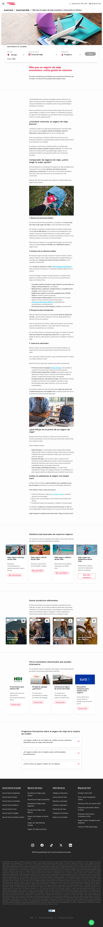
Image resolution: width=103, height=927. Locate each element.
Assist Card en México (10, 805)
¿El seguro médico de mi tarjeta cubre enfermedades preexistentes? (44, 753)
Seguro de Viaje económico (37, 829)
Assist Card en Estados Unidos (13, 817)
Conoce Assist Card (60, 797)
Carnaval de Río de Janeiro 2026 (89, 804)
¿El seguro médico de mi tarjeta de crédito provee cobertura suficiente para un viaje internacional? (47, 741)
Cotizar (90, 54)
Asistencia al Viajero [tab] (17, 47)
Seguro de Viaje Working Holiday (36, 824)
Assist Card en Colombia (11, 801)
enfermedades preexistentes (62, 266)
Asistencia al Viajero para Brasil (39, 799)
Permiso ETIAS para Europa (87, 827)
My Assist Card (95, 4)
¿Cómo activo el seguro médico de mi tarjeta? (41, 764)
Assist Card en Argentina (11, 793)
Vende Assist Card (59, 809)
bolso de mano (56, 368)
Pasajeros (64, 52)
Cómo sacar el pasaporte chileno (86, 798)
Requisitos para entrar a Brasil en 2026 (88, 809)
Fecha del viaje (33, 52)
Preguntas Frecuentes (60, 813)
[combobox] (15, 54)
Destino (9, 52)
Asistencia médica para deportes (43, 302)
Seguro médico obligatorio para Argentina (89, 821)
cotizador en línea (58, 494)
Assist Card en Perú (9, 809)
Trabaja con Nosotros (60, 793)
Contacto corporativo (60, 805)
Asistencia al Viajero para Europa (36, 794)
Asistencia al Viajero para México (36, 811)
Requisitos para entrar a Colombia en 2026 (86, 815)
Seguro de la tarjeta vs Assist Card (38, 817)
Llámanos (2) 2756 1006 (78, 4)
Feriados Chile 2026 (85, 793)
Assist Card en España (10, 813)
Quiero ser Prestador (60, 817)
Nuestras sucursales (60, 801)
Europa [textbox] (14, 55)
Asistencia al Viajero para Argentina (36, 805)
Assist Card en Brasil (9, 797)
